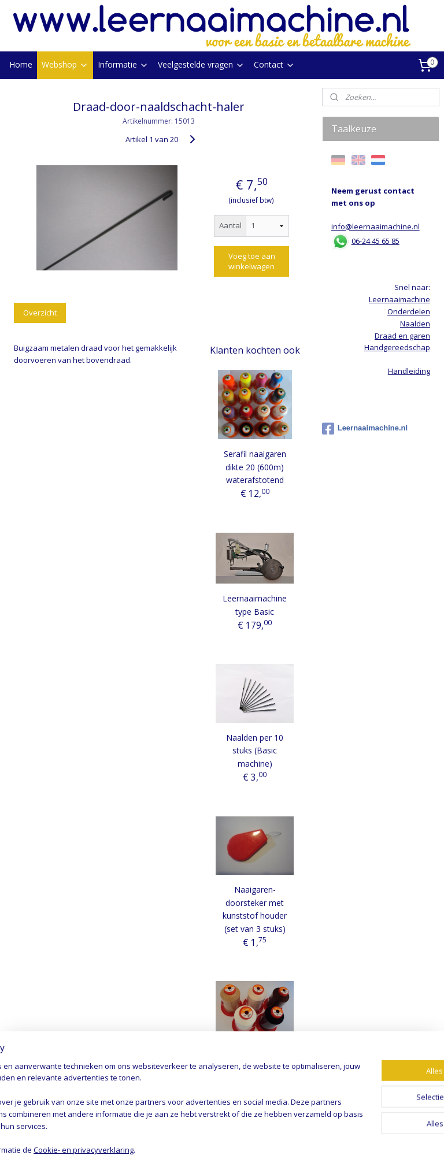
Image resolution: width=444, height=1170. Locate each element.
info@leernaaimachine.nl (375, 226)
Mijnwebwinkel (353, 1149)
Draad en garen (402, 335)
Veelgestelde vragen (201, 64)
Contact (274, 64)
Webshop (65, 64)
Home (20, 64)
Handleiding (409, 371)
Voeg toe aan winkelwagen (251, 261)
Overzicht (40, 312)
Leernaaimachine (399, 299)
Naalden (415, 323)
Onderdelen (408, 311)
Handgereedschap (397, 347)
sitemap (184, 1149)
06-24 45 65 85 (375, 241)
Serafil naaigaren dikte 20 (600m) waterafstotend (255, 466)
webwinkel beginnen (252, 1149)
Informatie (123, 64)
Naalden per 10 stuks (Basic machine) (254, 750)
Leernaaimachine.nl (365, 429)
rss (208, 1149)
